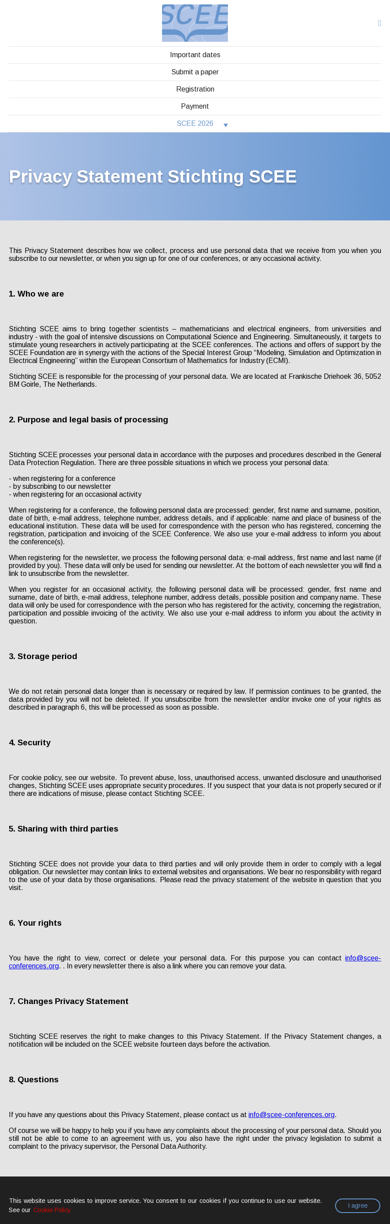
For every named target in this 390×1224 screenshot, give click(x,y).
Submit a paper (195, 72)
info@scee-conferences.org (292, 1114)
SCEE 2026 (195, 123)
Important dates (195, 55)
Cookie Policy (52, 1209)
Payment (195, 106)
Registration (195, 89)
